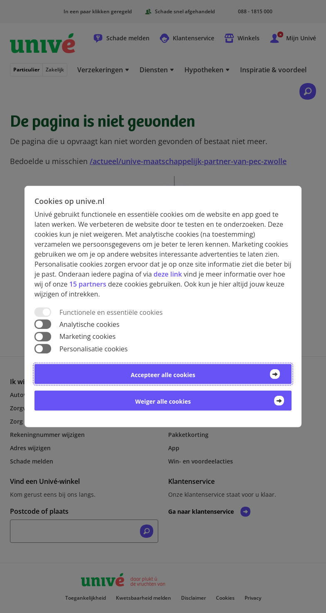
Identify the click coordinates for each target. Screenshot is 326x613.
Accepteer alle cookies (163, 374)
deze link (168, 274)
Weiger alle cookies (163, 401)
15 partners (87, 284)
